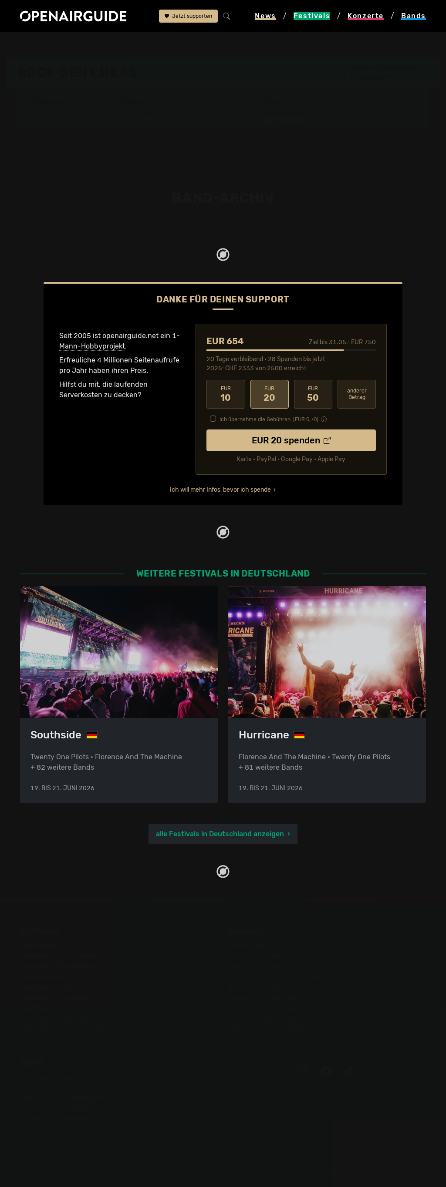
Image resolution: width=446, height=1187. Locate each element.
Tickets (134, 121)
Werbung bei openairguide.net (69, 1098)
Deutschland (106, 44)
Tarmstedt (369, 77)
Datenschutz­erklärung (56, 1108)
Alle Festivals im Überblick (62, 1029)
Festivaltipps (41, 945)
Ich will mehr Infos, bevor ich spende (220, 489)
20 (269, 394)
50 (313, 394)
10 (225, 394)
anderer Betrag (357, 394)
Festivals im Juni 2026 (57, 997)
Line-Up (45, 114)
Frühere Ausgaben (293, 114)
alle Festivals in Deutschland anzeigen (220, 834)
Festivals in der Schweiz (59, 956)
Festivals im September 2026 (67, 1018)
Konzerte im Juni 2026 (265, 997)
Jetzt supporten (188, 16)
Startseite (22, 44)
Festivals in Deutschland (60, 966)
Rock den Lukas (159, 44)
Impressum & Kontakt (55, 1119)
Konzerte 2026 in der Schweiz (277, 1018)
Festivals (62, 44)
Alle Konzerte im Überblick (271, 1029)
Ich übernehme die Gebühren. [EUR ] (269, 419)
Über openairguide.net (57, 1077)
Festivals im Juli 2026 (55, 1008)
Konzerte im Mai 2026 (263, 987)
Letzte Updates (193, 114)
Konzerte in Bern (255, 966)
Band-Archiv (210, 44)
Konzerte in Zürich (258, 956)
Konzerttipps (249, 945)
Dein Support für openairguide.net (76, 1087)
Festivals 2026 (44, 976)
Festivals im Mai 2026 (55, 987)
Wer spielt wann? (59, 121)
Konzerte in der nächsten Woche (281, 976)
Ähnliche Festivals (198, 121)
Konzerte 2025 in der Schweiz (277, 1008)
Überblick (138, 114)
